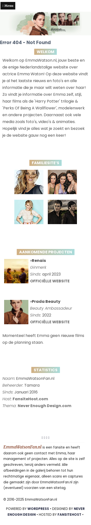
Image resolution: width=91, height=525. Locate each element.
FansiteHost (69, 514)
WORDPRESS (38, 508)
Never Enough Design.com (44, 406)
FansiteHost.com (30, 399)
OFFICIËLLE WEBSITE (50, 281)
